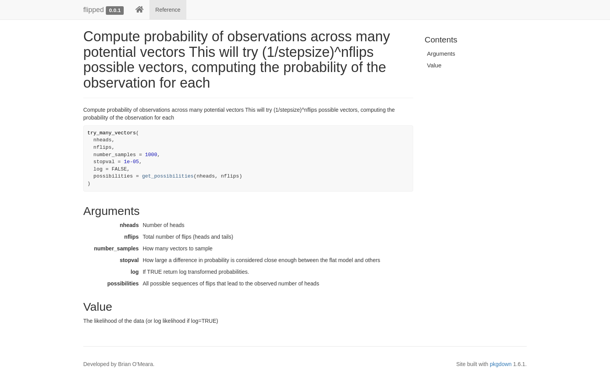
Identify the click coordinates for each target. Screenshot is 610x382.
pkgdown (501, 364)
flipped (93, 10)
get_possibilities (168, 176)
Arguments (441, 53)
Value (434, 65)
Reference (168, 10)
